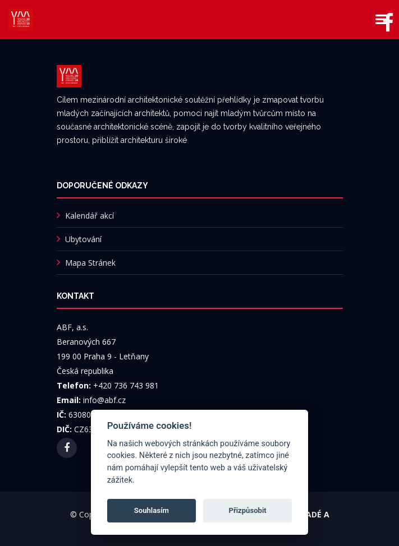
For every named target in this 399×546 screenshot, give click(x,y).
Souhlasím (151, 510)
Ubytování (83, 239)
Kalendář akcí (89, 215)
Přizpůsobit (248, 510)
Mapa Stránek (90, 262)
